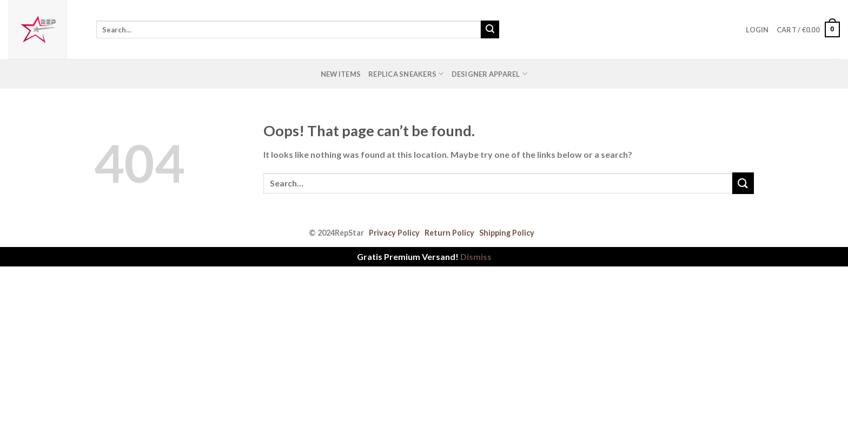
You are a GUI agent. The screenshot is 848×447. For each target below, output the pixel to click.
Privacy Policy (394, 232)
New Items (341, 74)
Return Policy (449, 232)
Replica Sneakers (406, 74)
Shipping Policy (506, 232)
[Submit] (490, 30)
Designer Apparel (490, 74)
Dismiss (476, 256)
